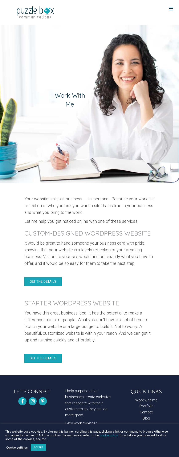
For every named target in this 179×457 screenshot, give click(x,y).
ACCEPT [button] (38, 447)
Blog (146, 418)
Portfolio (146, 406)
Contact (146, 412)
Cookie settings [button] (17, 447)
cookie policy (109, 435)
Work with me (146, 400)
